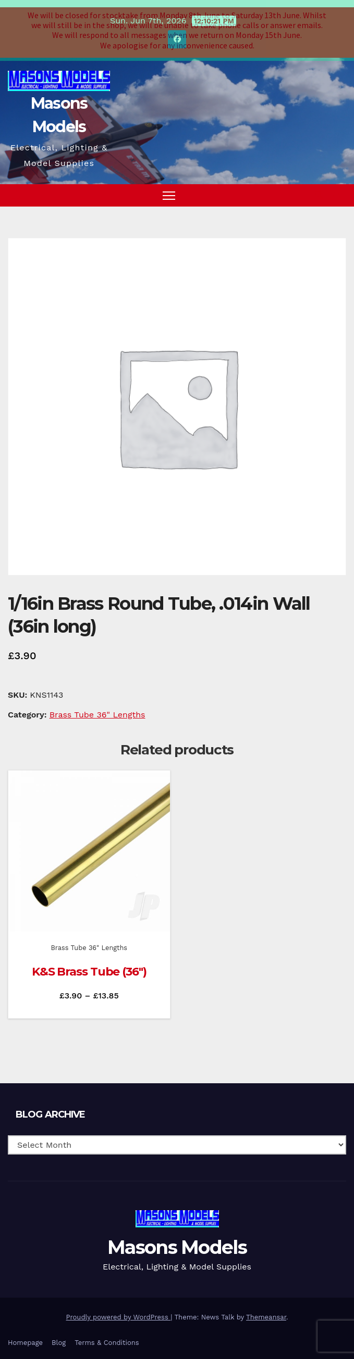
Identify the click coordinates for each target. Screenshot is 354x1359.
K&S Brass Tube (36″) (89, 966)
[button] (319, 189)
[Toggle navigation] (169, 189)
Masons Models (177, 1240)
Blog (59, 1336)
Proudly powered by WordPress (118, 1311)
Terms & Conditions (107, 1336)
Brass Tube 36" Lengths (97, 708)
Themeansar (266, 1311)
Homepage (25, 1336)
